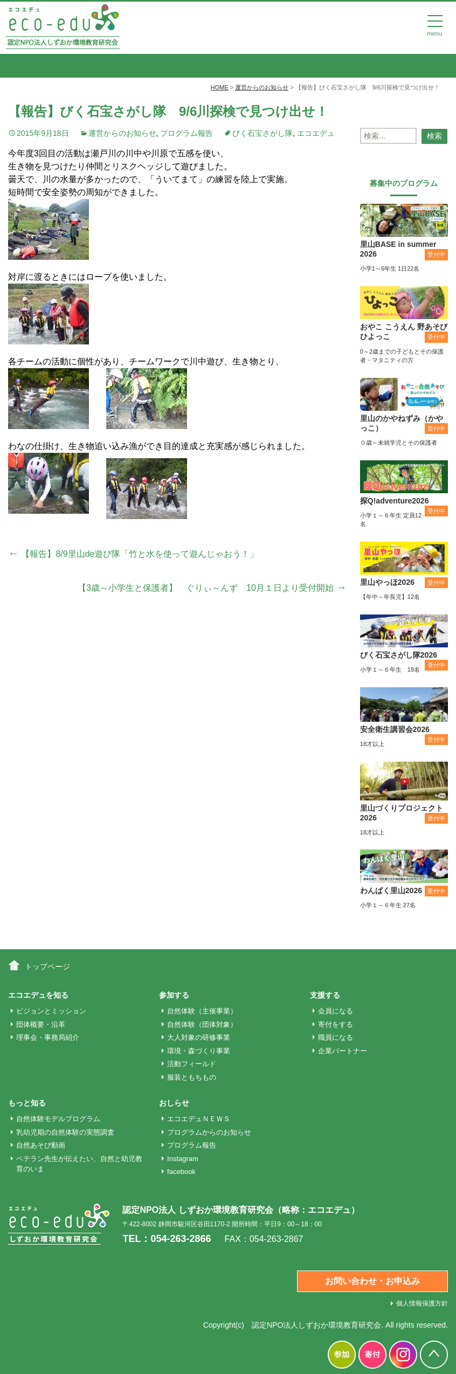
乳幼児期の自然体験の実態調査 (65, 1132)
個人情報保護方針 (422, 1303)
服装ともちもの (191, 1077)
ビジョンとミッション (51, 1011)
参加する (174, 995)
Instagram (182, 1159)
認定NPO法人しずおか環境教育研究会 (316, 1325)
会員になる (335, 1011)
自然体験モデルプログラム (58, 1119)
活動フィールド (191, 1064)
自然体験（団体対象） (202, 1024)
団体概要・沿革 (40, 1024)
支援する (325, 995)
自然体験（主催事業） (202, 1011)
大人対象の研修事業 (198, 1037)
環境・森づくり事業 (198, 1051)
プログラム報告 (186, 133)
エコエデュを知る (38, 995)
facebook (181, 1172)
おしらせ (174, 1103)
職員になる (335, 1037)
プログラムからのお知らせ (209, 1132)
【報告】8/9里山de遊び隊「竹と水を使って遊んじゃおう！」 (133, 553)
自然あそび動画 (40, 1145)
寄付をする (335, 1024)
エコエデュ (316, 133)
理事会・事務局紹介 (47, 1037)
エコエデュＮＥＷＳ (198, 1119)
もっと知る (27, 1103)
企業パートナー (342, 1051)
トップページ (47, 966)
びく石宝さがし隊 (262, 133)
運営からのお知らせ (122, 133)
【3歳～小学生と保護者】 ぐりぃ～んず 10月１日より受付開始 (212, 587)
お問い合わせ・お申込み (372, 1281)
